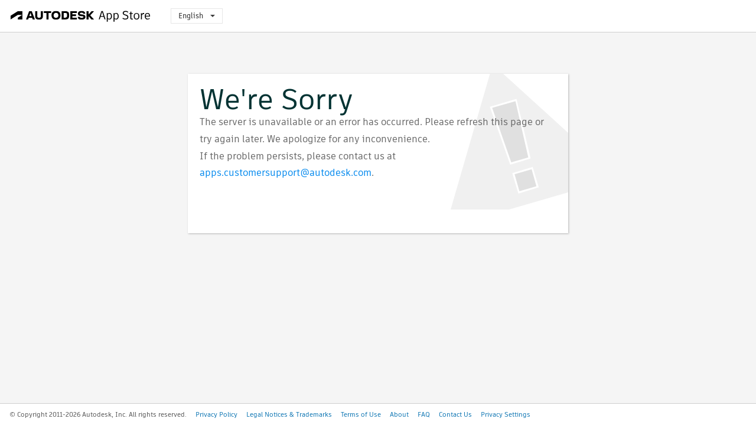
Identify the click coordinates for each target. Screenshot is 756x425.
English (196, 16)
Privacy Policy (216, 414)
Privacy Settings (505, 414)
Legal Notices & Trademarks (289, 414)
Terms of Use (361, 414)
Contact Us (455, 414)
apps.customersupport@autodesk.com (286, 172)
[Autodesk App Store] (80, 16)
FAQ (424, 414)
